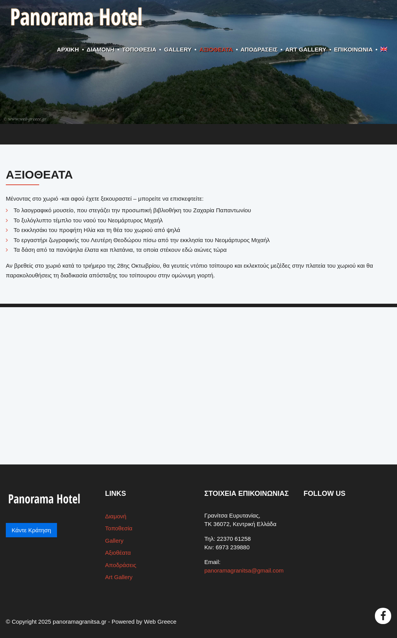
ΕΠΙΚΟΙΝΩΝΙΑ (353, 49)
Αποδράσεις (259, 49)
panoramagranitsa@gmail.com (244, 570)
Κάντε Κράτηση (31, 530)
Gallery (178, 49)
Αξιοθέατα (216, 49)
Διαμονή (100, 49)
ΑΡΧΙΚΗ (68, 49)
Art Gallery (305, 49)
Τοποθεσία (139, 49)
